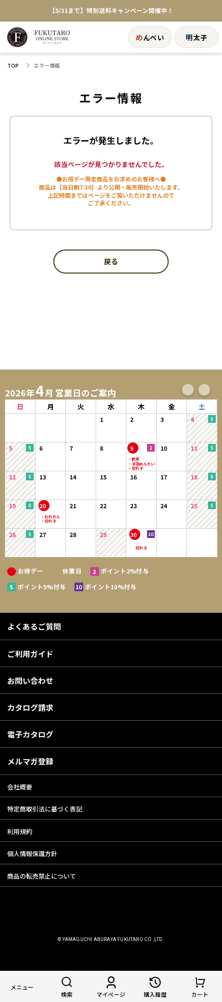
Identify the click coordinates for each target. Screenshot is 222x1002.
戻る (111, 262)
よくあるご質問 (34, 626)
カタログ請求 (30, 707)
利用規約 (19, 831)
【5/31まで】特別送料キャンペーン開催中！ (111, 11)
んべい (150, 37)
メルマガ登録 (30, 761)
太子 (196, 37)
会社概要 (19, 786)
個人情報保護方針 (32, 853)
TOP (13, 65)
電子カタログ (30, 734)
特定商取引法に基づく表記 (44, 808)
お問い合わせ (30, 680)
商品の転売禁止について (41, 876)
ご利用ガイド (30, 653)
